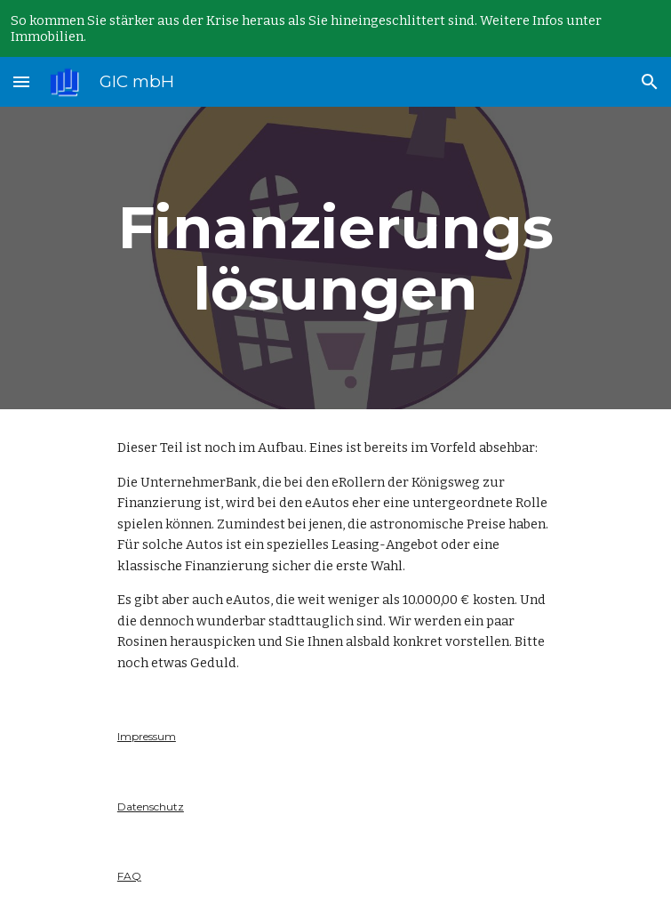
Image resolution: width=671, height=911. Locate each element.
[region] (335, 28)
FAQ (129, 876)
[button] (21, 81)
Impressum (146, 736)
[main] (335, 258)
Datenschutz (150, 806)
